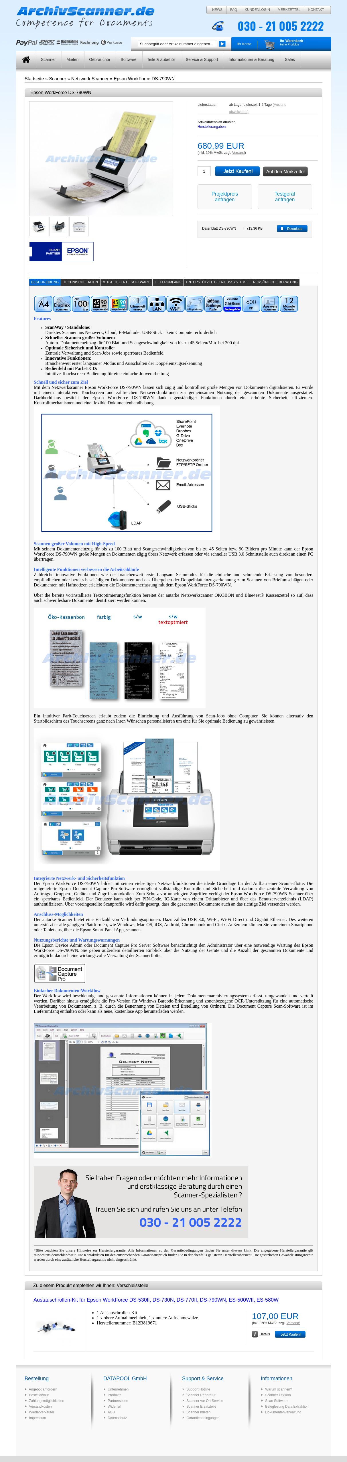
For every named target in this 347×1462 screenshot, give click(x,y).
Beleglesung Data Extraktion (286, 1407)
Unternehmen (118, 1389)
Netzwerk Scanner (90, 78)
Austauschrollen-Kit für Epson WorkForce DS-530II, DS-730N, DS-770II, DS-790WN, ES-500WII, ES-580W (156, 1300)
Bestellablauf (39, 1395)
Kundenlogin (257, 10)
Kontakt (316, 10)
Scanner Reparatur (200, 1395)
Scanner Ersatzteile (201, 1407)
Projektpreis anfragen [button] (225, 196)
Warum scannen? (278, 1389)
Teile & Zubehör (161, 59)
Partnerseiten (118, 1401)
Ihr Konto (244, 44)
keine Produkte (289, 44)
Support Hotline (198, 1389)
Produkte (114, 1395)
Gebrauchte (99, 59)
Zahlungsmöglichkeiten (46, 1401)
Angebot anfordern (43, 1389)
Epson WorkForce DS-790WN (144, 78)
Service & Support (202, 59)
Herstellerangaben (212, 127)
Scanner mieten (198, 1412)
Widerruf (114, 1407)
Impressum (37, 1418)
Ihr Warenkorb (291, 41)
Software (128, 59)
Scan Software (276, 1401)
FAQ (233, 10)
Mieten (72, 59)
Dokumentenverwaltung (283, 1412)
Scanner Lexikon (278, 1395)
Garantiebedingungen (202, 1418)
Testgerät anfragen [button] (285, 196)
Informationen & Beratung (252, 59)
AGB (111, 1412)
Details (264, 1334)
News (217, 10)
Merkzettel (289, 10)
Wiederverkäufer (41, 1412)
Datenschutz (117, 1418)
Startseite (34, 78)
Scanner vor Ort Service (204, 1401)
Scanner (48, 59)
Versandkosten (40, 1407)
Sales (290, 59)
